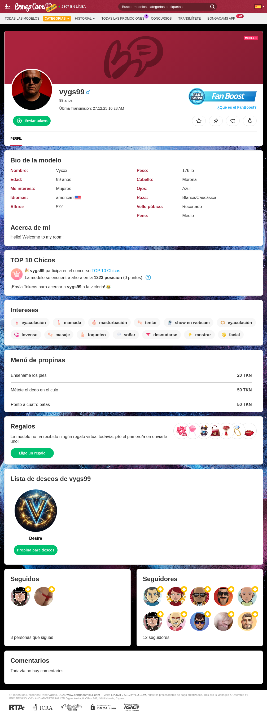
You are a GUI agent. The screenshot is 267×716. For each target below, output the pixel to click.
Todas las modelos (22, 18)
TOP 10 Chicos (105, 270)
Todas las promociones (124, 18)
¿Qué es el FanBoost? (237, 107)
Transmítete (189, 18)
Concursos (161, 18)
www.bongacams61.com (83, 694)
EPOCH (116, 694)
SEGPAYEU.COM (135, 694)
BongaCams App (222, 18)
